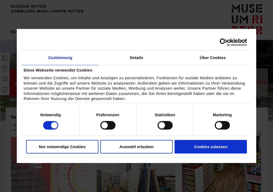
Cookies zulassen (211, 146)
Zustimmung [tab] (60, 57)
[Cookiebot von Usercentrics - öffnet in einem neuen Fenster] (223, 42)
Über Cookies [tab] (213, 57)
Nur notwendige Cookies (62, 146)
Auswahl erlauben (136, 146)
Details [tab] (136, 57)
